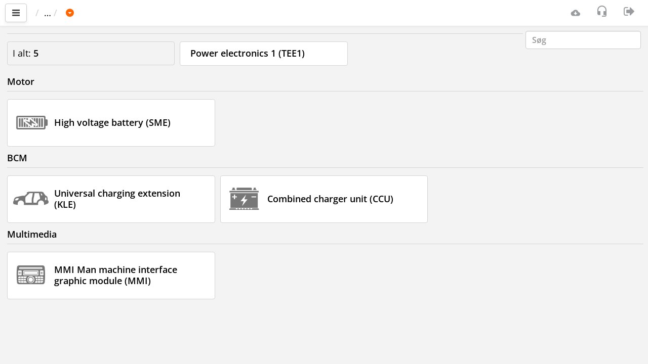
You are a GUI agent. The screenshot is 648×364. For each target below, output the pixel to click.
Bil (103, 13)
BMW (134, 13)
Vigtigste (58, 13)
